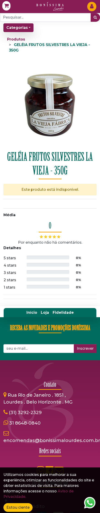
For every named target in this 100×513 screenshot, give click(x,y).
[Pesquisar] (95, 17)
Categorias (17, 27)
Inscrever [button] (85, 348)
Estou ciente (18, 507)
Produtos (16, 39)
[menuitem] (32, 312)
